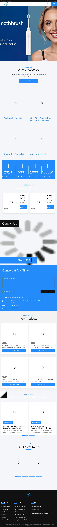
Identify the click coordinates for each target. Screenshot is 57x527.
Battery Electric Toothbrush (21, 519)
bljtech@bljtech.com (6, 1)
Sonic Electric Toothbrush (20, 509)
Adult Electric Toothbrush (20, 506)
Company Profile (6, 506)
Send (47, 291)
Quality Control (5, 511)
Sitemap (4, 517)
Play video (27, 260)
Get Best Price (23, 207)
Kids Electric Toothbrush (20, 511)
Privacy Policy (5, 519)
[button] (23, 435)
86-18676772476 (51, 1)
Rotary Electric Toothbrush (21, 514)
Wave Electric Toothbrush (20, 517)
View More (28, 80)
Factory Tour (5, 509)
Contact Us (4, 514)
